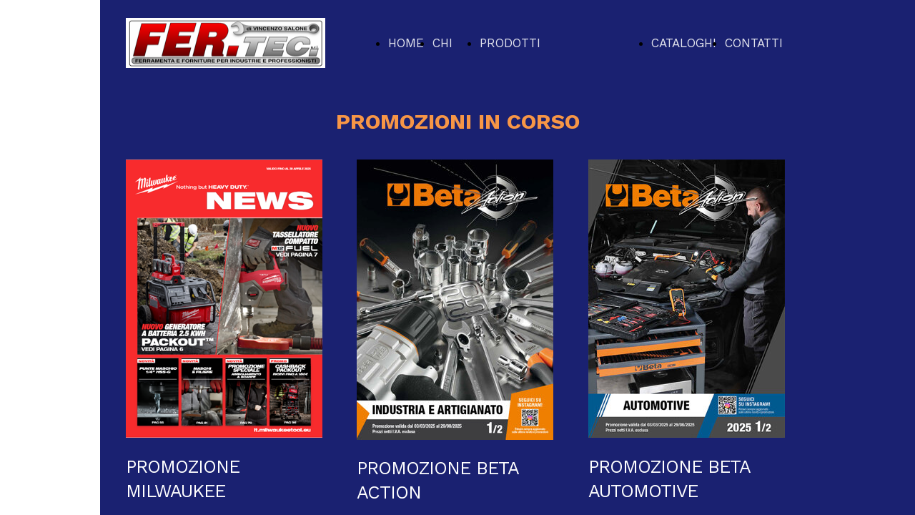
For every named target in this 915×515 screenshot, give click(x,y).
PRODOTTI (510, 43)
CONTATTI (754, 43)
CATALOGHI (683, 43)
